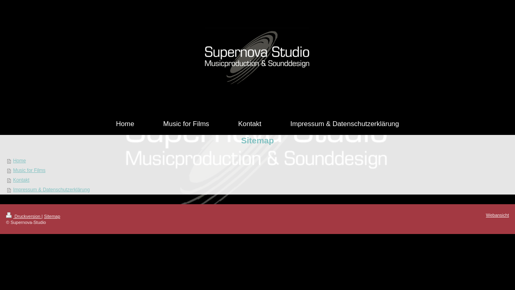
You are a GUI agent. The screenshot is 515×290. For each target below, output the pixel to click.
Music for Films (29, 170)
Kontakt (21, 180)
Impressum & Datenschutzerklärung (51, 190)
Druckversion (23, 216)
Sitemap (52, 216)
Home (19, 161)
